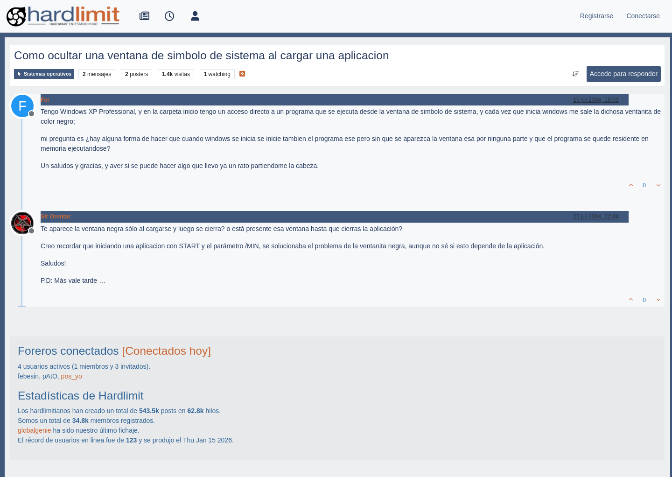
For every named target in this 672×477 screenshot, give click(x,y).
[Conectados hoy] (166, 350)
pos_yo (71, 376)
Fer (45, 100)
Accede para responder (624, 73)
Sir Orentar (55, 216)
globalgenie (34, 430)
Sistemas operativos (43, 74)
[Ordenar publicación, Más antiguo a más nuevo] (575, 74)
